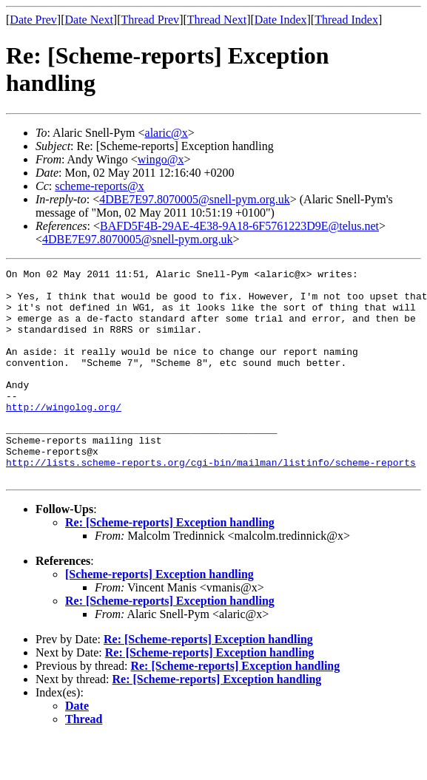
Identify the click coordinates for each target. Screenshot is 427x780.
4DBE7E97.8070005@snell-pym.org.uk (194, 199)
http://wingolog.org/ (63, 435)
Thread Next (216, 19)
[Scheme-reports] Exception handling (159, 616)
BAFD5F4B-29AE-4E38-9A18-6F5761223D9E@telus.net (239, 226)
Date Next (89, 19)
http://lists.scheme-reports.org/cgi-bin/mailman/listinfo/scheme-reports (211, 502)
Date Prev (33, 19)
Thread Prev (150, 19)
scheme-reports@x (99, 186)
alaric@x (166, 132)
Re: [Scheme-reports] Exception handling (170, 564)
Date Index (281, 19)
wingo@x (161, 159)
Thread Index (346, 19)
